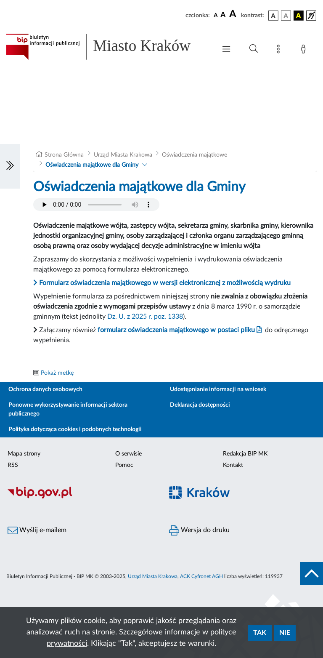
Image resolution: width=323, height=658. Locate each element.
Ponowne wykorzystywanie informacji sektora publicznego (67, 409)
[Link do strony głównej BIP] (106, 46)
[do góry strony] (311, 573)
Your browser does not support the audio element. (96, 204)
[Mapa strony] (280, 50)
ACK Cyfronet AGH (201, 576)
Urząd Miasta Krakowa (123, 155)
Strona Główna (64, 155)
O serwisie (128, 454)
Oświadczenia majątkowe (194, 155)
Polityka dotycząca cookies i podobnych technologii (75, 429)
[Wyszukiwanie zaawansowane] (253, 49)
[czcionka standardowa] (216, 15)
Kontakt (233, 465)
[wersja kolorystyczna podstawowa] (273, 15)
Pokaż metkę (57, 373)
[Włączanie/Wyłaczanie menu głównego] (226, 50)
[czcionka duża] (233, 14)
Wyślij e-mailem (37, 530)
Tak (259, 632)
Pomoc (124, 465)
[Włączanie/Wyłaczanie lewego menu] (10, 166)
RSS (13, 465)
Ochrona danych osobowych (45, 389)
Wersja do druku (199, 530)
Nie (284, 632)
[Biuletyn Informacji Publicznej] (80, 497)
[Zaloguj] (305, 50)
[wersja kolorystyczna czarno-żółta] (298, 15)
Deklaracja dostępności (200, 405)
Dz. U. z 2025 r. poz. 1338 (145, 316)
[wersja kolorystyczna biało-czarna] (286, 15)
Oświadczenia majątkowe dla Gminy (91, 165)
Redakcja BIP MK (245, 454)
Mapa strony (24, 454)
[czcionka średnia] (223, 15)
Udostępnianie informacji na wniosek (218, 389)
